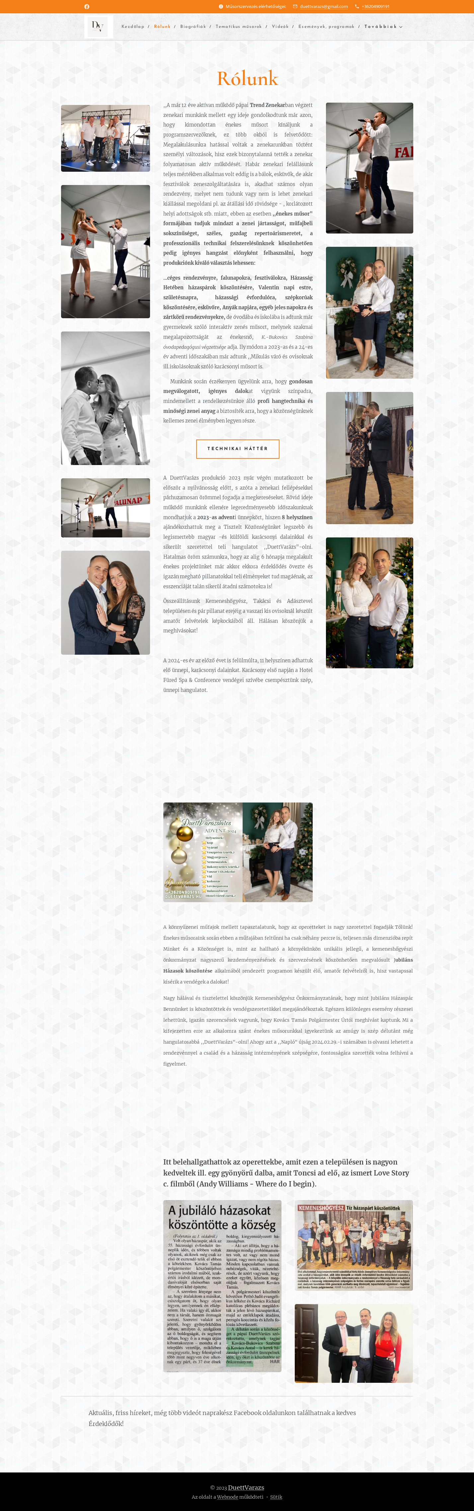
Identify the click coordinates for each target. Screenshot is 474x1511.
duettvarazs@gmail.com (324, 6)
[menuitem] (151, 27)
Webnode (227, 1497)
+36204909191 (376, 6)
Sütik (276, 1497)
